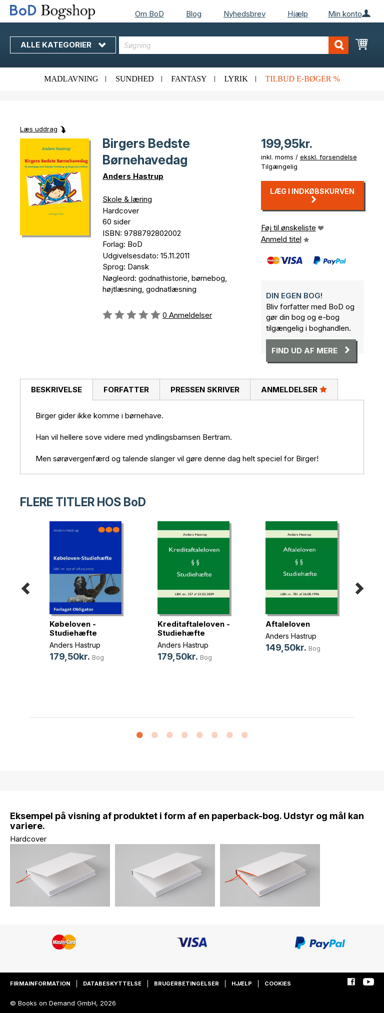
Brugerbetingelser (186, 983)
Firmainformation (40, 983)
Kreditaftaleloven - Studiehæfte (194, 628)
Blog (194, 13)
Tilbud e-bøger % (302, 78)
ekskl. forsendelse (328, 157)
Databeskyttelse (112, 983)
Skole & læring (127, 199)
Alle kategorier (63, 44)
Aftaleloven (288, 624)
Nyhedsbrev (245, 13)
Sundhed (135, 78)
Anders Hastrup (133, 176)
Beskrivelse (56, 389)
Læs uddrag (39, 129)
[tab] (56, 390)
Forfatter (126, 389)
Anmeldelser (294, 389)
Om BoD (149, 13)
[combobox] (233, 45)
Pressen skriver (205, 389)
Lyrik (236, 78)
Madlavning (71, 78)
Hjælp (298, 13)
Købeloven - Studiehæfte (73, 628)
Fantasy (188, 78)
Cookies (277, 983)
